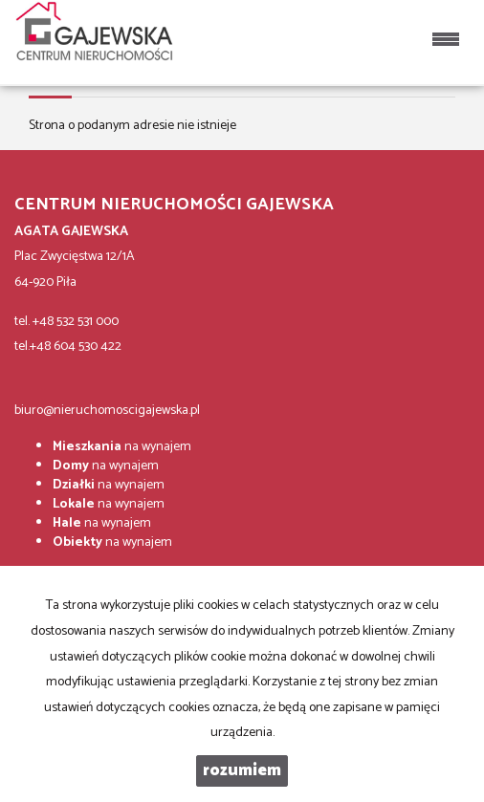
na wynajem (122, 447)
